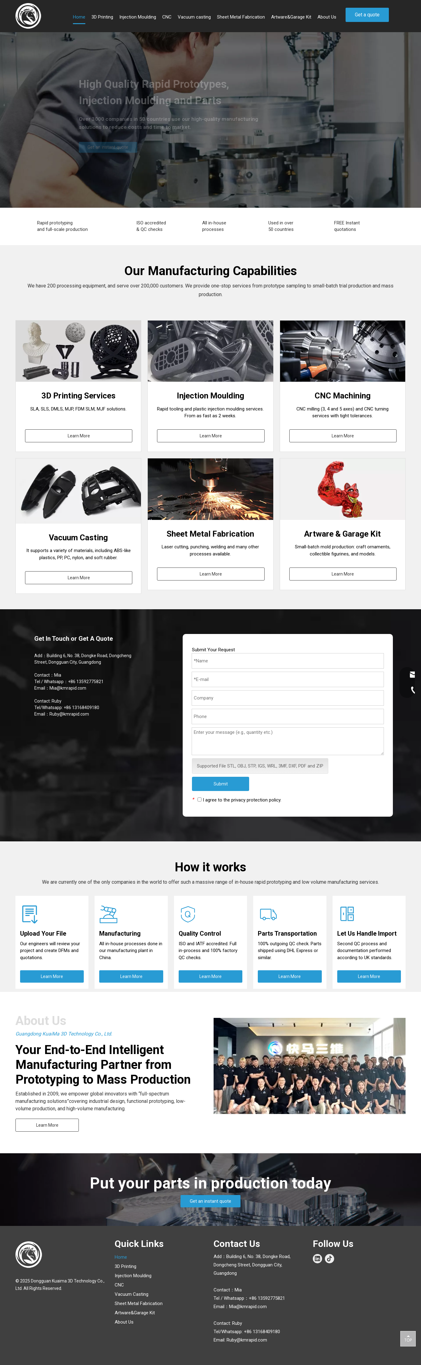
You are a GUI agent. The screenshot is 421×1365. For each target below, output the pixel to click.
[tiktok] (329, 1258)
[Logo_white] (29, 1254)
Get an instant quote (210, 1201)
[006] (342, 489)
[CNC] (342, 351)
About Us (124, 1322)
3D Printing (125, 1266)
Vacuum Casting (131, 1294)
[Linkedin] (317, 1258)
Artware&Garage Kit (135, 1313)
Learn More (79, 435)
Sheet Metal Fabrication (139, 1303)
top (408, 1338)
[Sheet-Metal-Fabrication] (210, 489)
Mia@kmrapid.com (67, 688)
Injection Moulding (133, 1275)
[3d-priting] (78, 351)
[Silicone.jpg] (82, 491)
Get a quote (367, 15)
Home (121, 1257)
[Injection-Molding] (210, 351)
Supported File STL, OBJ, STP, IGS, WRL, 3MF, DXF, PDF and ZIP (260, 766)
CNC (119, 1285)
